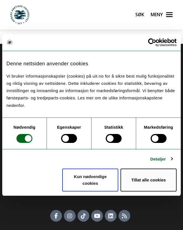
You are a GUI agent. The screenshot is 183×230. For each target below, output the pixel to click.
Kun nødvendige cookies (90, 180)
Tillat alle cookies (148, 180)
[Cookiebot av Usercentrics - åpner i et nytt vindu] (152, 42)
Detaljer (158, 159)
